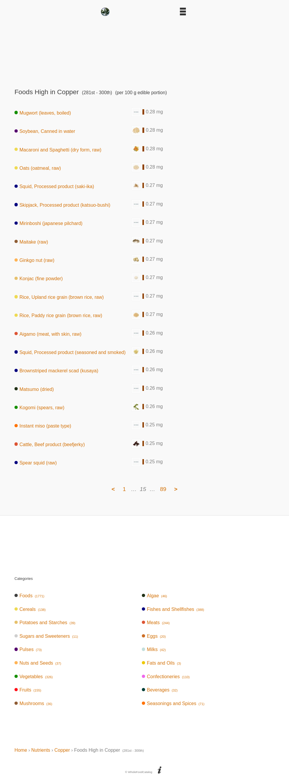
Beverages (160, 689)
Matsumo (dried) (34, 389)
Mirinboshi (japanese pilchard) (48, 223)
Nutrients (40, 750)
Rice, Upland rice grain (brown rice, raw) (59, 296)
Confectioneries (166, 676)
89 (163, 489)
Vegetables (33, 676)
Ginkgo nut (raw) (34, 260)
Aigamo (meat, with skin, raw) (48, 333)
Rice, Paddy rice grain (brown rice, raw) (58, 315)
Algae (154, 595)
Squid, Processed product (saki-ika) (54, 186)
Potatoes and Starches (44, 622)
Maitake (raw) (31, 241)
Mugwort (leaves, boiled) (42, 112)
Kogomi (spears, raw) (39, 407)
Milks (154, 649)
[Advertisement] (144, 50)
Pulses (28, 649)
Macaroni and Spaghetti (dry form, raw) (57, 149)
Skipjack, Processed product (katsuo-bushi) (62, 204)
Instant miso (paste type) (42, 425)
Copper (62, 750)
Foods (29, 595)
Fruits (27, 689)
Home (20, 750)
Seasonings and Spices (173, 703)
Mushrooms (33, 703)
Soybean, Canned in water (44, 131)
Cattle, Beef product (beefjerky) (49, 444)
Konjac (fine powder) (38, 278)
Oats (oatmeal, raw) (37, 168)
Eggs (154, 636)
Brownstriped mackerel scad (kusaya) (56, 370)
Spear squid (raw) (35, 462)
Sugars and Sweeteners (46, 636)
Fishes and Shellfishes (173, 609)
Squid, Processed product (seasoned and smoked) (70, 352)
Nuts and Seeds (37, 663)
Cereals (30, 609)
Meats (156, 622)
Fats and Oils (161, 663)
